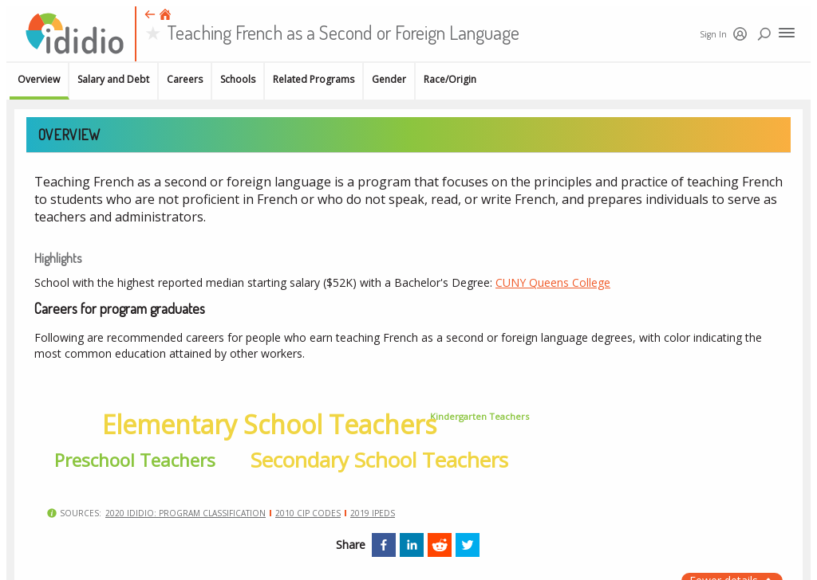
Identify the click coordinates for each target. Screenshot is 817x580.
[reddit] (440, 545)
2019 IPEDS (372, 513)
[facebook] (384, 545)
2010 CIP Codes (308, 513)
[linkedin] (412, 545)
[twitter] (468, 545)
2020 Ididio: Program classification (185, 513)
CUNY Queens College (552, 282)
